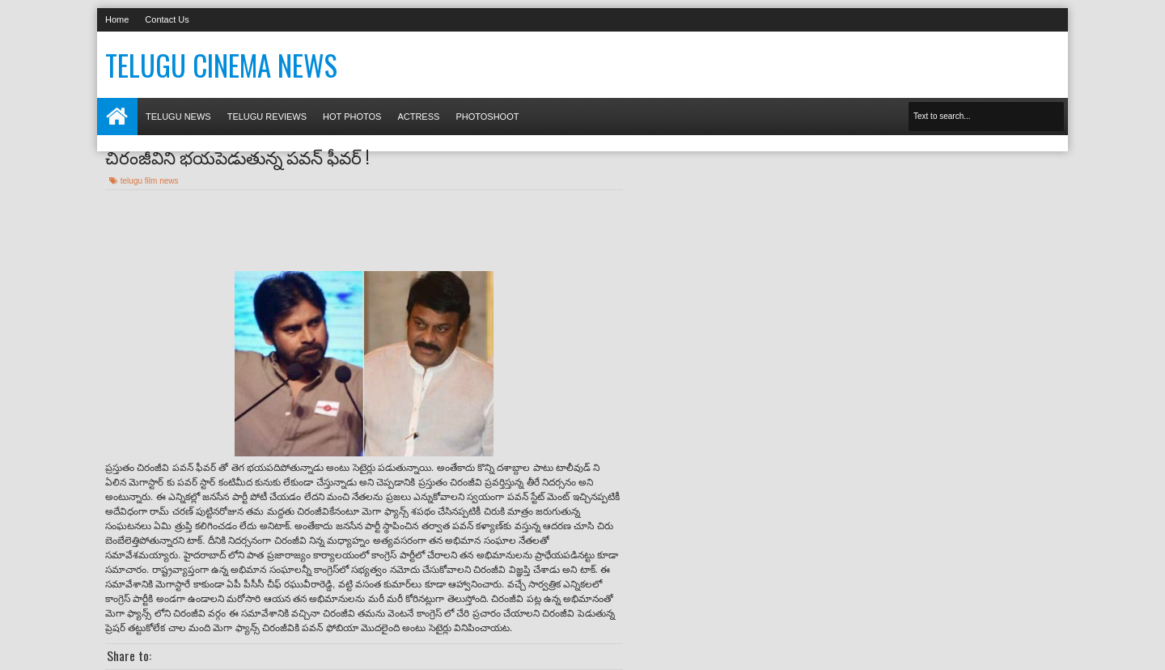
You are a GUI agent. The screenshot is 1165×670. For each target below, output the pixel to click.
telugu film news (150, 180)
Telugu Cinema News (221, 65)
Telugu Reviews (267, 116)
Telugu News (178, 116)
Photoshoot (487, 116)
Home (117, 19)
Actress (418, 116)
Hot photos (352, 116)
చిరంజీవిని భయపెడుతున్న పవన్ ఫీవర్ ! (237, 156)
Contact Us (167, 19)
